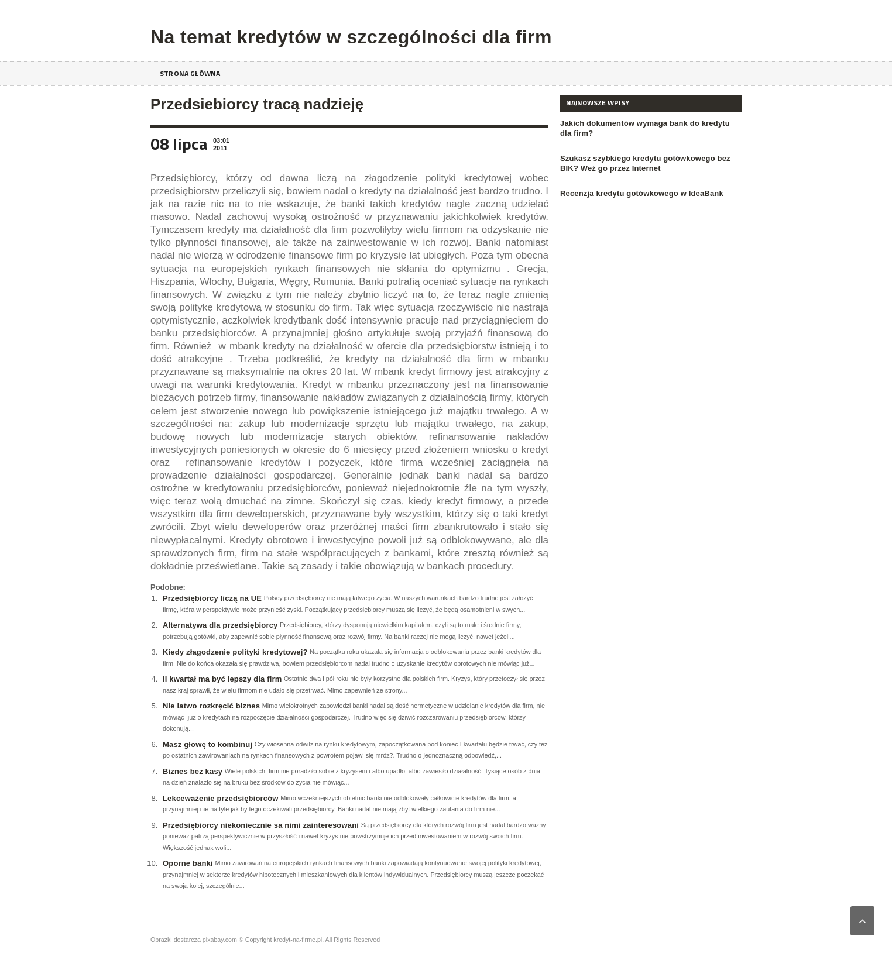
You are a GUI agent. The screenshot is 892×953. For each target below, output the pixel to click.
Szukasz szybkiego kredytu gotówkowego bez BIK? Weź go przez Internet (643, 163)
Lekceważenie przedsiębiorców (219, 798)
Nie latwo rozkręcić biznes (210, 705)
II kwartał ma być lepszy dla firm (221, 679)
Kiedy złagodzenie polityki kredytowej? (233, 652)
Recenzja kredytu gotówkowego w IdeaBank (639, 193)
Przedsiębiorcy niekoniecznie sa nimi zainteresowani (258, 825)
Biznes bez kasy (192, 771)
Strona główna (193, 73)
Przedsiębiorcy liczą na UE (211, 598)
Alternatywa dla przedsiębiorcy (219, 625)
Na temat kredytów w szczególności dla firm (346, 36)
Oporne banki (187, 863)
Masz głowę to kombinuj (207, 744)
